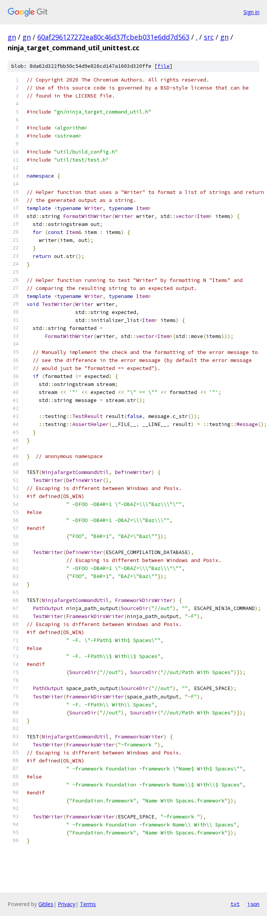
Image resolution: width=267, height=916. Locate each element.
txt (235, 903)
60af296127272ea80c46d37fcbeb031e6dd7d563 (113, 37)
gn (12, 37)
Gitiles (45, 904)
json (253, 903)
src (209, 37)
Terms (88, 904)
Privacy (66, 904)
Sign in (251, 12)
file (163, 66)
